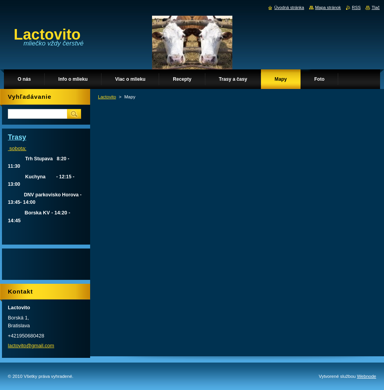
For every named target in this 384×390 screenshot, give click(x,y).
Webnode (366, 376)
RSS (356, 7)
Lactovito (107, 96)
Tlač (375, 7)
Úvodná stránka (289, 7)
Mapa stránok (328, 7)
